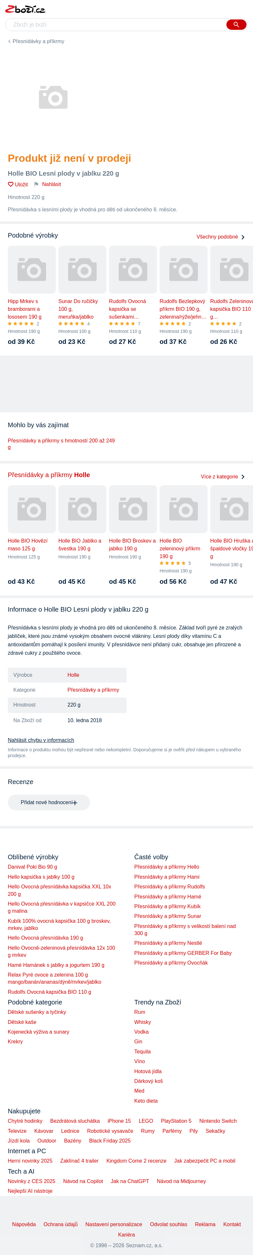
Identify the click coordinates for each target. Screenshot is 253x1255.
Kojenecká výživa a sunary (38, 1032)
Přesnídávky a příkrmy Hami (166, 877)
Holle (73, 675)
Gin (138, 1041)
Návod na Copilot (83, 1181)
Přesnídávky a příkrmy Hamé (167, 896)
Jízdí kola (19, 1141)
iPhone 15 (119, 1121)
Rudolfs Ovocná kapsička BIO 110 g (49, 992)
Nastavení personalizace (113, 1224)
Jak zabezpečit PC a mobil (204, 1161)
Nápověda (24, 1224)
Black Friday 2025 (110, 1141)
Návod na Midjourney (181, 1181)
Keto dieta (146, 1101)
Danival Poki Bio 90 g (32, 867)
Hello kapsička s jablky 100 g (41, 877)
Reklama (205, 1224)
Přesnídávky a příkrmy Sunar (167, 916)
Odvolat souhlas (168, 1224)
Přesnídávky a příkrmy (38, 41)
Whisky (142, 1022)
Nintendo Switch (218, 1121)
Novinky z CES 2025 (31, 1181)
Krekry (15, 1041)
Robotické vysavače (110, 1131)
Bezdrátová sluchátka (75, 1121)
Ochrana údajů (60, 1224)
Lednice (70, 1131)
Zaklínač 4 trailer (79, 1161)
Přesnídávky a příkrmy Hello (166, 867)
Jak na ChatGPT (130, 1181)
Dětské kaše (22, 1022)
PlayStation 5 (176, 1121)
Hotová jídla (148, 1071)
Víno (139, 1061)
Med (139, 1091)
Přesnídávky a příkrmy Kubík (167, 906)
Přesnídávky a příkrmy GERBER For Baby (183, 953)
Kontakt (232, 1224)
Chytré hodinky (25, 1121)
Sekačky (215, 1131)
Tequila (142, 1051)
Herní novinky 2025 (30, 1161)
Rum (139, 1012)
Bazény (72, 1141)
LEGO (146, 1121)
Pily (193, 1131)
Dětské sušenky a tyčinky (37, 1012)
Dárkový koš (148, 1081)
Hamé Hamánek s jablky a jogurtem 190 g (56, 965)
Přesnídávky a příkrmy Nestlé (168, 943)
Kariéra (126, 1234)
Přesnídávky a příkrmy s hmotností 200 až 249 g (61, 444)
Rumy (148, 1131)
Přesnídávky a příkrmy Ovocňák (171, 963)
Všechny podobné (221, 237)
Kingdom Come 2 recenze (136, 1161)
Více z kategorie (223, 476)
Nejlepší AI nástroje (30, 1191)
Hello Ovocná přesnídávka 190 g (45, 938)
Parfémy (172, 1131)
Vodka (141, 1032)
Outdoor (47, 1141)
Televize (17, 1131)
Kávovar (44, 1131)
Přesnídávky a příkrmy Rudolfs (169, 886)
